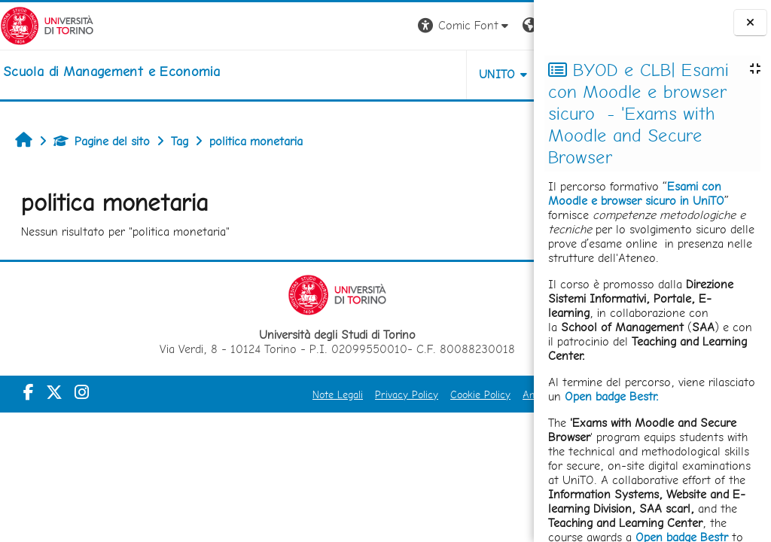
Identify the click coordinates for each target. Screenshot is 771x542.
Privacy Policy (331, 394)
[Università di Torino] (47, 24)
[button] (324, 26)
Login (508, 25)
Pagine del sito (101, 141)
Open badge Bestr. (612, 396)
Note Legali (262, 394)
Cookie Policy (405, 394)
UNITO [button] (357, 74)
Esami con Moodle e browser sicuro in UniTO (636, 193)
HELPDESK (443, 74)
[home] (111, 71)
